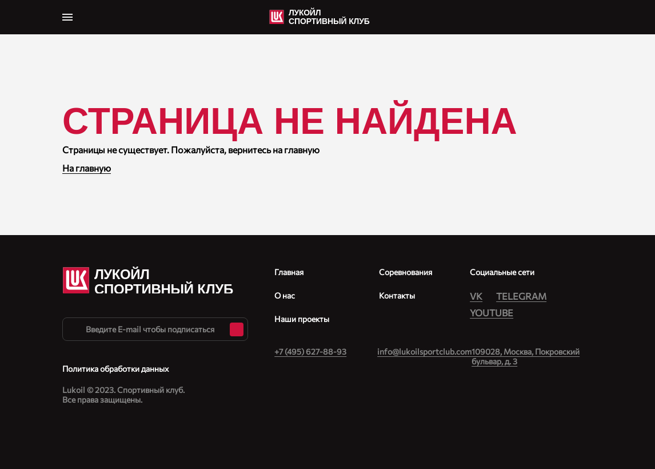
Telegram (521, 296)
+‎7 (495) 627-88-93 (310, 351)
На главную (86, 168)
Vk (476, 296)
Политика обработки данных (115, 368)
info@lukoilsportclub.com (424, 351)
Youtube (491, 312)
